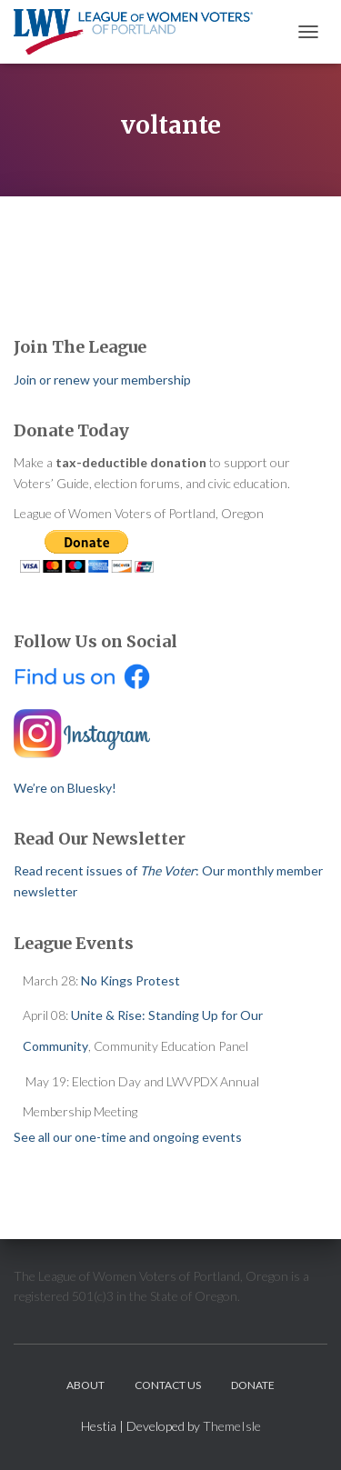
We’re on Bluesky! (65, 787)
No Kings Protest (130, 980)
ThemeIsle (232, 1426)
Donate (253, 1385)
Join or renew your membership (102, 379)
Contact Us (168, 1385)
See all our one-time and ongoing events (128, 1137)
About (85, 1385)
